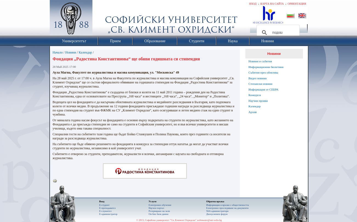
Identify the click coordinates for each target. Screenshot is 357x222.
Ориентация (297, 3)
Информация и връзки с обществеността (227, 205)
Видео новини (258, 78)
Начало (58, 52)
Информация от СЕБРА (264, 89)
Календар (85, 52)
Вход (253, 3)
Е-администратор (108, 214)
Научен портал (156, 208)
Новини (70, 52)
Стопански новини (260, 83)
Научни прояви (258, 100)
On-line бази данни (158, 214)
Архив (253, 112)
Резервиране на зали (159, 211)
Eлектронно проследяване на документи (227, 208)
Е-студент (104, 205)
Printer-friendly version (56, 181)
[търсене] (277, 32)
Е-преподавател (107, 208)
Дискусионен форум (217, 214)
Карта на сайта (272, 3)
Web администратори (217, 211)
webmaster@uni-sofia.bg (209, 220)
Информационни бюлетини (266, 67)
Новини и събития (260, 61)
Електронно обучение (160, 205)
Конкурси (255, 95)
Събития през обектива (263, 72)
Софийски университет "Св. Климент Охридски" (102, 19)
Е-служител (105, 211)
